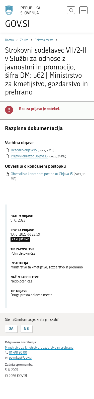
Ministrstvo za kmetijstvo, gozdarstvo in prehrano (39, 347)
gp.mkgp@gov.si (20, 357)
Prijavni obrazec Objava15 (29, 156)
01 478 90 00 (18, 352)
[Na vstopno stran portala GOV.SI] (25, 17)
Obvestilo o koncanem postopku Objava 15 (42, 174)
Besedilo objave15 (24, 150)
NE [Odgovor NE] (26, 328)
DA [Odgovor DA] (11, 328)
